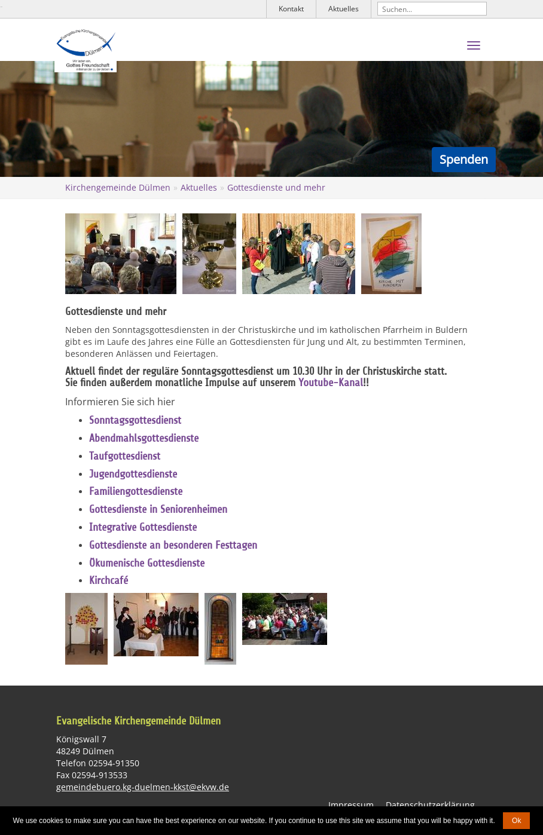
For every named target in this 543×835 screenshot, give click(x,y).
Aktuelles (343, 9)
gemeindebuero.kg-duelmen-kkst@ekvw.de (142, 787)
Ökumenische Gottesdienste (147, 563)
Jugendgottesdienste (133, 474)
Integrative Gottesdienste (143, 527)
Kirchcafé (108, 580)
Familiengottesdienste (135, 491)
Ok (516, 820)
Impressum (351, 804)
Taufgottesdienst (124, 456)
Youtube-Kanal (330, 383)
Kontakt (291, 9)
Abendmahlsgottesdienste (144, 438)
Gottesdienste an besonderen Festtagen (173, 545)
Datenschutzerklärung (430, 804)
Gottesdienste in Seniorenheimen (158, 509)
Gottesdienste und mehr (276, 187)
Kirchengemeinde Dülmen (117, 187)
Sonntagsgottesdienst (135, 420)
